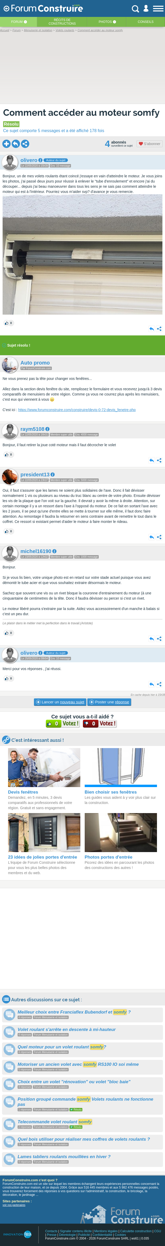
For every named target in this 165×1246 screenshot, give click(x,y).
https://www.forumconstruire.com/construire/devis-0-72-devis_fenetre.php (77, 410)
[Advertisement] (82, 938)
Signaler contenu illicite (76, 1231)
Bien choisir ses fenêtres (111, 792)
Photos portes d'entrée (108, 857)
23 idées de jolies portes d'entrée (42, 857)
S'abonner (149, 144)
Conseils (146, 22)
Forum (17, 22)
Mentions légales (106, 1231)
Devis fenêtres (23, 792)
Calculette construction (136, 1231)
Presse (51, 1235)
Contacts (51, 1231)
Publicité (84, 1235)
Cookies (120, 1235)
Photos (105, 22)
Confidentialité (102, 1235)
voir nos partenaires (14, 1205)
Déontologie (67, 1235)
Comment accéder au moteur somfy (81, 112)
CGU (157, 1231)
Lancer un (60, 702)
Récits (62, 21)
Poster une (109, 702)
